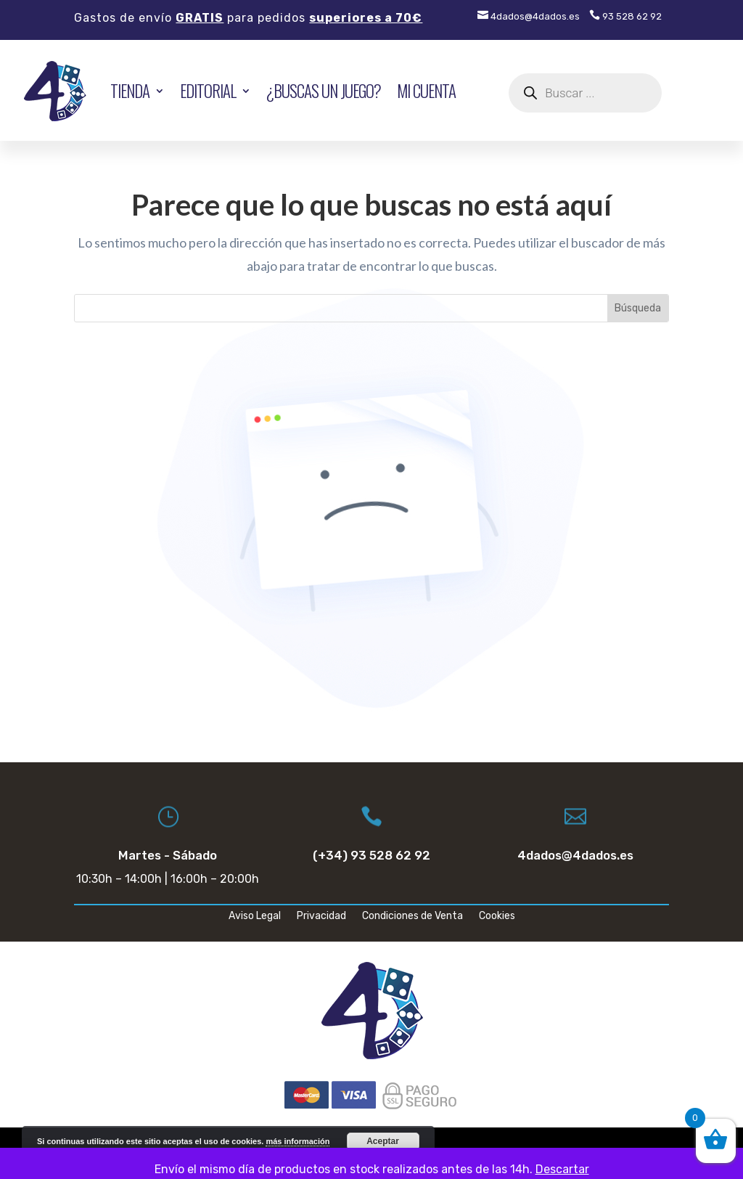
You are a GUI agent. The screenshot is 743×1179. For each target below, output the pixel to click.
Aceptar (382, 1141)
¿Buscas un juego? (323, 90)
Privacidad (321, 916)
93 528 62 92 (625, 16)
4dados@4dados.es (528, 16)
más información (297, 1141)
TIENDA (129, 90)
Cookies (497, 916)
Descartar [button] (562, 1169)
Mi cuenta (426, 90)
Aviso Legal (255, 916)
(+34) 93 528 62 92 (371, 855)
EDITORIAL (208, 90)
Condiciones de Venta (412, 916)
